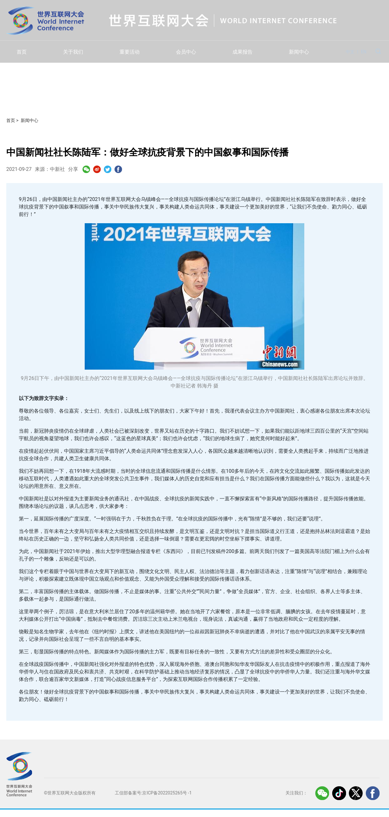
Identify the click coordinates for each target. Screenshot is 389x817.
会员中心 (186, 52)
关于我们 (73, 52)
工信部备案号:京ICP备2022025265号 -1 (153, 792)
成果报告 (242, 52)
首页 (22, 52)
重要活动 (130, 52)
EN (363, 51)
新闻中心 (299, 52)
